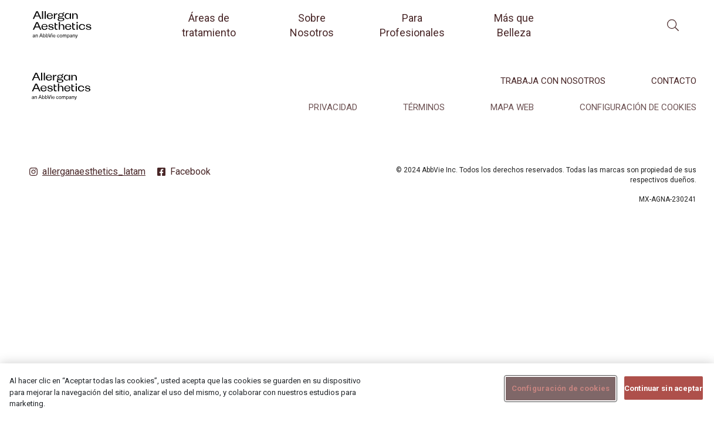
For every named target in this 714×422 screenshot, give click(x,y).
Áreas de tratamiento (209, 25)
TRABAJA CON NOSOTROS (552, 81)
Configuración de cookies (638, 107)
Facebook (190, 171)
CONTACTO (673, 81)
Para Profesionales (412, 25)
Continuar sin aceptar (663, 393)
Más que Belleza (514, 25)
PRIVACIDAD (333, 107)
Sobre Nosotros (312, 25)
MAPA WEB (512, 107)
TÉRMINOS (424, 107)
